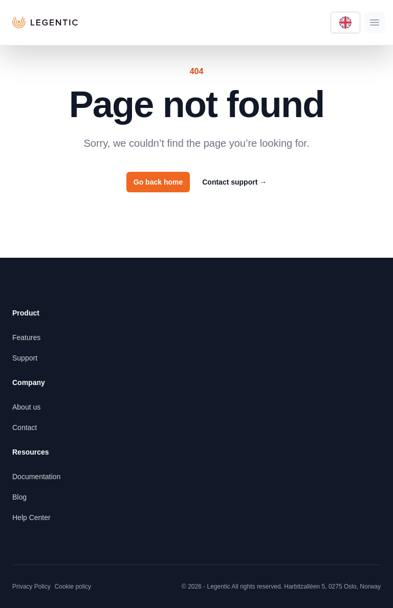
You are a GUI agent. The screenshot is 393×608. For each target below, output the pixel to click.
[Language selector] (345, 22)
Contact (24, 427)
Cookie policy (73, 586)
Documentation (36, 476)
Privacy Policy (31, 586)
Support (24, 358)
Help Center (31, 517)
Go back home (158, 182)
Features (26, 337)
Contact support (234, 182)
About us (26, 407)
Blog (19, 497)
